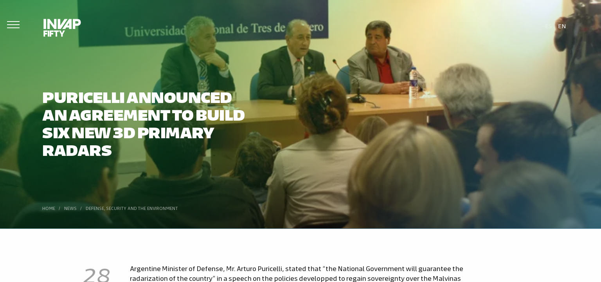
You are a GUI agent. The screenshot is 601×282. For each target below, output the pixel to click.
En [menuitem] (562, 26)
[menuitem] (548, 25)
